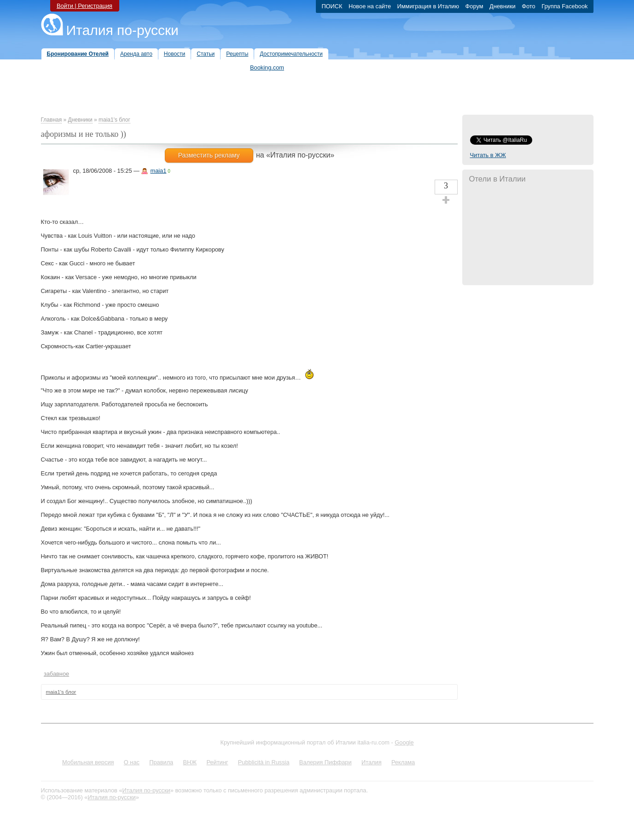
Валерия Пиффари (325, 762)
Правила (161, 762)
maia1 (158, 170)
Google (404, 742)
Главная (51, 120)
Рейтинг (217, 762)
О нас (132, 762)
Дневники (80, 120)
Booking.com (267, 67)
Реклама (403, 762)
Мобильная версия (88, 762)
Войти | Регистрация (84, 5)
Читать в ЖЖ (488, 155)
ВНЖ (190, 762)
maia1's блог (114, 120)
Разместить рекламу (209, 155)
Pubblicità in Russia (264, 762)
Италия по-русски (122, 30)
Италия (371, 762)
